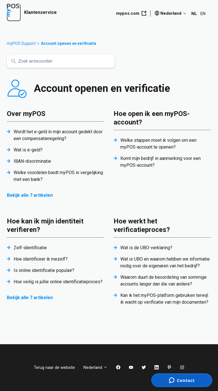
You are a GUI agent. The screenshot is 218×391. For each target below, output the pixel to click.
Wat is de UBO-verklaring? (146, 247)
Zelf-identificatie (30, 247)
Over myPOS (26, 114)
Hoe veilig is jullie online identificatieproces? (58, 281)
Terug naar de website (54, 367)
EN (203, 13)
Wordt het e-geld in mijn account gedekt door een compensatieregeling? (58, 135)
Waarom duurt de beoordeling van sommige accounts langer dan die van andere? (163, 280)
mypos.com (131, 13)
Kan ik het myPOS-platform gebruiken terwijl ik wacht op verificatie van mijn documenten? (164, 299)
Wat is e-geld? (28, 150)
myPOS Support (21, 43)
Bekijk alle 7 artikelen (30, 195)
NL (194, 13)
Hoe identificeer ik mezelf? (41, 259)
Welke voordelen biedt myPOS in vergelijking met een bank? (58, 176)
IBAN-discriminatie (32, 161)
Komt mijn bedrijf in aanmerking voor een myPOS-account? (160, 162)
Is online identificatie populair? (44, 270)
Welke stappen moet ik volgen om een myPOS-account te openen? (158, 144)
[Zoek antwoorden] (61, 61)
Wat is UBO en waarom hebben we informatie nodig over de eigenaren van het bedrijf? (165, 262)
